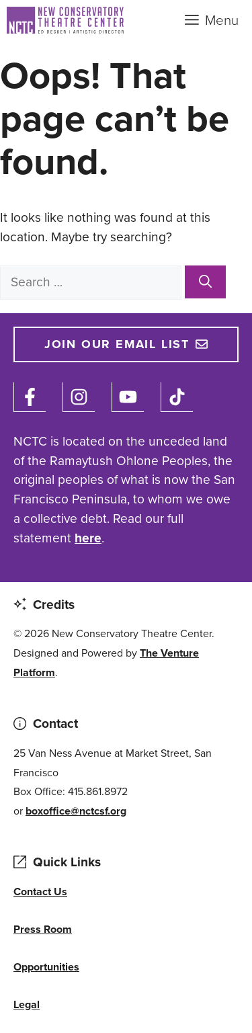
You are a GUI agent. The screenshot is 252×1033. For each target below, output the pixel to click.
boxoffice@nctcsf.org (76, 811)
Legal (26, 1004)
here (88, 538)
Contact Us (40, 891)
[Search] (205, 281)
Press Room (42, 929)
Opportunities (46, 967)
